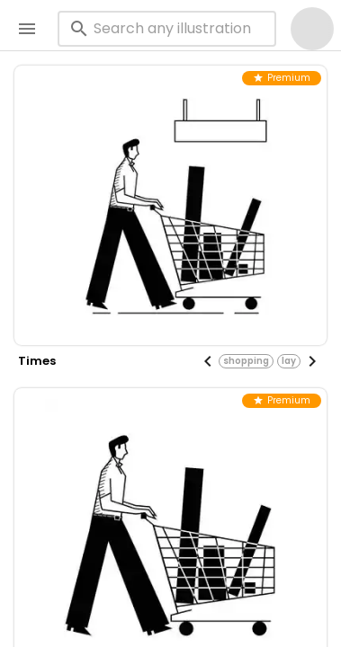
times (37, 360)
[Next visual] (312, 361)
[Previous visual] (208, 361)
